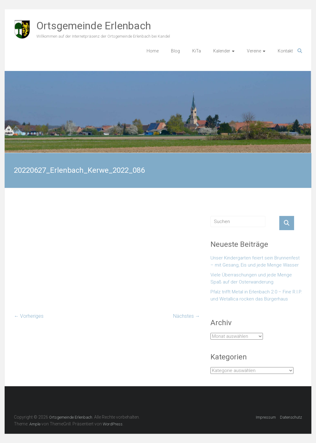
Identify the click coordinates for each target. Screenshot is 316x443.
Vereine (254, 50)
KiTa (196, 50)
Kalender (221, 50)
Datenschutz (291, 417)
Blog (175, 50)
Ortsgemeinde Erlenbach (93, 25)
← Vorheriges (29, 316)
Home (153, 50)
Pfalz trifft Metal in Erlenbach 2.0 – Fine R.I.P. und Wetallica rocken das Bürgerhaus (256, 295)
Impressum (266, 417)
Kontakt (285, 50)
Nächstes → (186, 316)
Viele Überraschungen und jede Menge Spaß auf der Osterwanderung (251, 278)
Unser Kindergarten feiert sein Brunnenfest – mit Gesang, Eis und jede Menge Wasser (255, 261)
